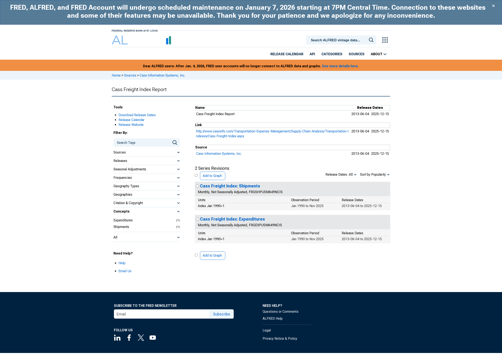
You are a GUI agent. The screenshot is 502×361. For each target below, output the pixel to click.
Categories (331, 54)
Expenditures (123, 220)
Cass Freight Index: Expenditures (232, 219)
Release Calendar (286, 54)
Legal (267, 330)
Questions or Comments (280, 312)
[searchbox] (342, 40)
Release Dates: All (339, 174)
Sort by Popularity (373, 174)
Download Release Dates (137, 115)
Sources (356, 54)
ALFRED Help (273, 319)
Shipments (121, 227)
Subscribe (221, 314)
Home (116, 75)
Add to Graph (212, 176)
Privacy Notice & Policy (280, 339)
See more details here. (340, 66)
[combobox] (342, 39)
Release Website (131, 125)
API (312, 54)
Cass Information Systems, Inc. (162, 75)
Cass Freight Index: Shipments (230, 186)
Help (122, 263)
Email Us (125, 271)
